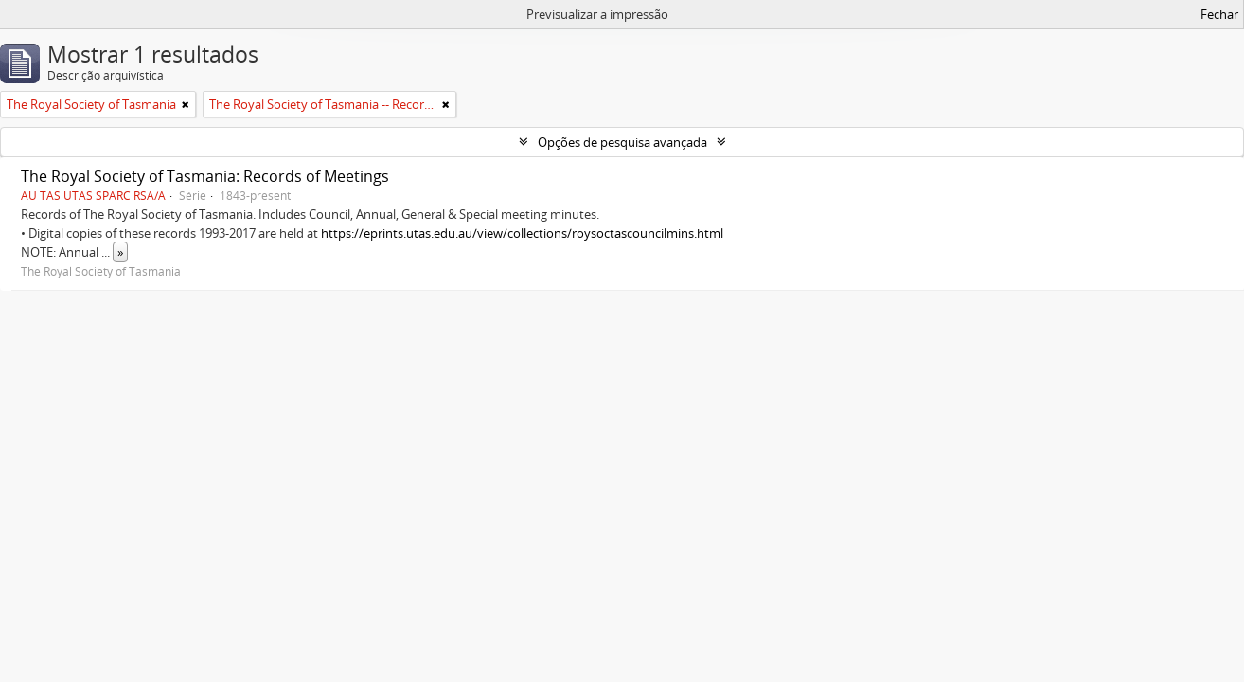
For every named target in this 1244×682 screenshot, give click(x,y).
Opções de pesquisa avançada (622, 142)
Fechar (1219, 14)
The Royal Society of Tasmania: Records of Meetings (205, 176)
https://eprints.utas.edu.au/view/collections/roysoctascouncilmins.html (522, 233)
